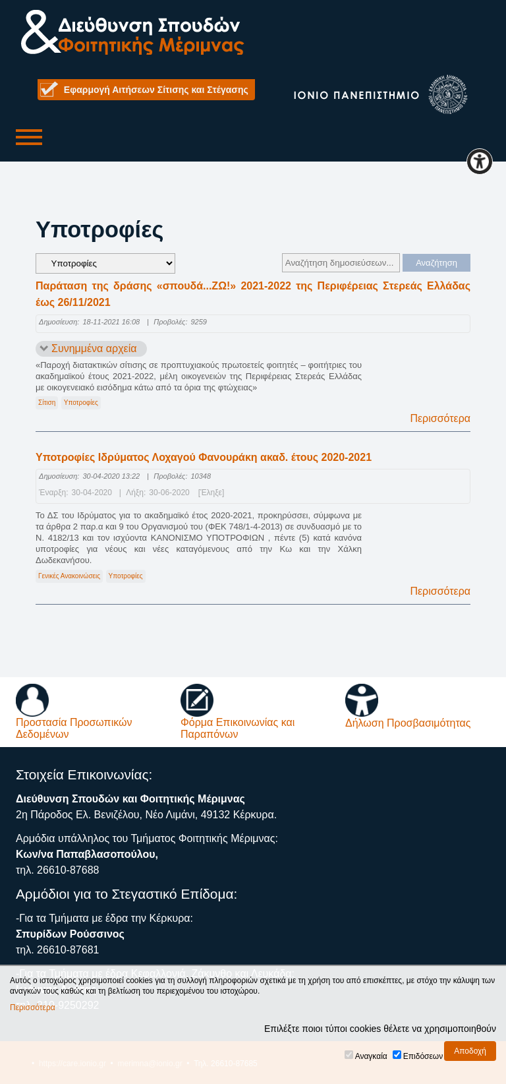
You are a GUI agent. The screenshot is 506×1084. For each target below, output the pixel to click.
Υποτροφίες (81, 402)
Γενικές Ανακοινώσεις (69, 576)
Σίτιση (46, 402)
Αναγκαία (371, 1056)
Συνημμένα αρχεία (94, 348)
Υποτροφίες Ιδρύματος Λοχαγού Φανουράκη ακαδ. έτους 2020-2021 (204, 457)
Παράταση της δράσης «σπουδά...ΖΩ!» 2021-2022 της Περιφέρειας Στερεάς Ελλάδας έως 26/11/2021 (253, 294)
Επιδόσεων (423, 1056)
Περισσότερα (440, 418)
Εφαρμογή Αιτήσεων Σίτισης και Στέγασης (156, 89)
